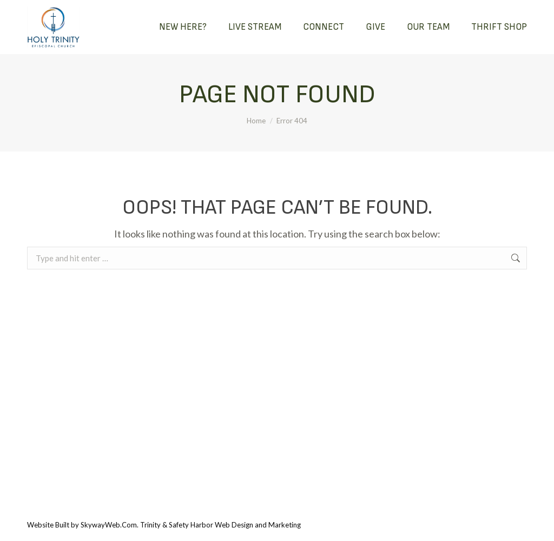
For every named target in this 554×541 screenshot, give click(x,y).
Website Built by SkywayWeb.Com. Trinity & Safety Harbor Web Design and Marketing (164, 524)
